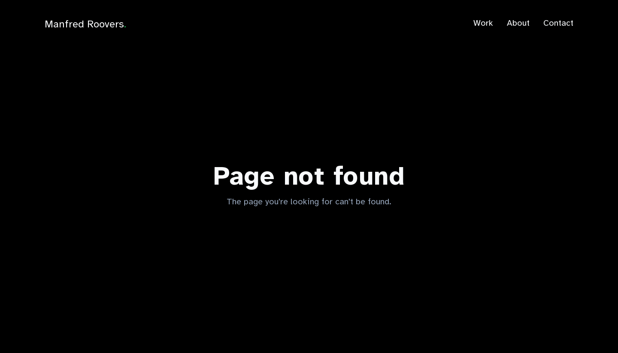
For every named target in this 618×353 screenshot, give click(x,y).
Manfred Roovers (85, 24)
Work (483, 23)
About (518, 23)
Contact (558, 23)
